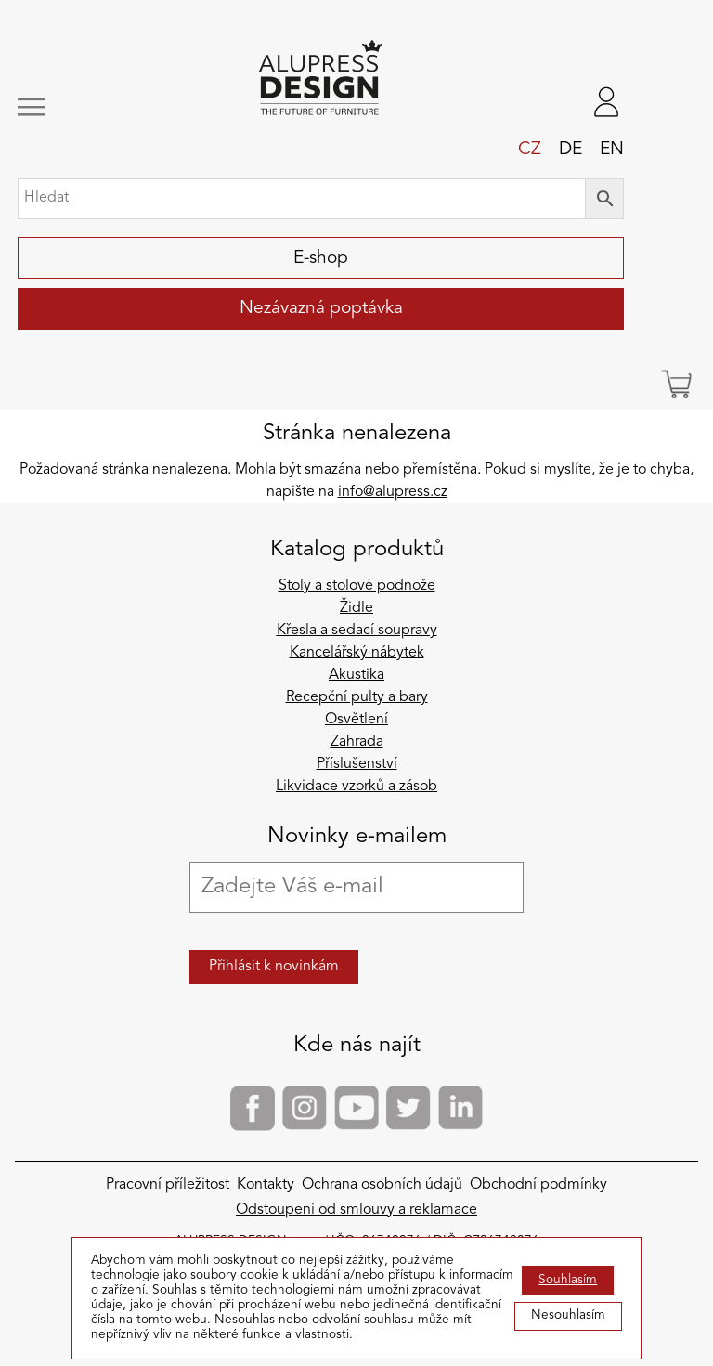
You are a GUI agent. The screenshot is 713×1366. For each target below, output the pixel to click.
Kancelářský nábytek (357, 652)
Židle (356, 608)
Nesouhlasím (568, 1315)
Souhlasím (567, 1280)
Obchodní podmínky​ (538, 1184)
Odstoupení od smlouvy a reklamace (356, 1210)
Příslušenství (357, 764)
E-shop (320, 258)
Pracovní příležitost (167, 1184)
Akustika (356, 675)
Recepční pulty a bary (357, 697)
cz (529, 149)
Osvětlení (356, 719)
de (570, 149)
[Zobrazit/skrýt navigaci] (74, 107)
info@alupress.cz (392, 492)
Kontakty (265, 1184)
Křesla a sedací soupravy (357, 630)
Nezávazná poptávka (321, 308)
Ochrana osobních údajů (382, 1184)
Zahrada (357, 742)
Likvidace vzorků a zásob (356, 786)
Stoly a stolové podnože (357, 586)
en (612, 149)
